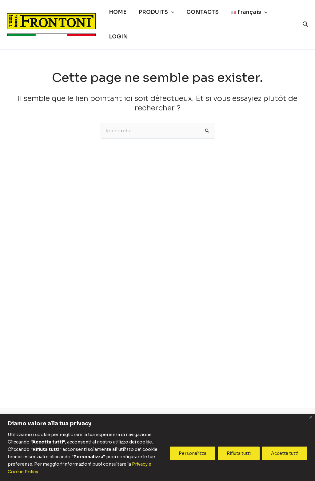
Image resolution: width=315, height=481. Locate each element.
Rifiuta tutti (239, 453)
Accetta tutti (284, 453)
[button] (169, 17)
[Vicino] (310, 417)
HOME (117, 17)
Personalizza (192, 453)
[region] (157, 448)
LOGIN (281, 17)
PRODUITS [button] (154, 17)
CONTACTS (198, 17)
